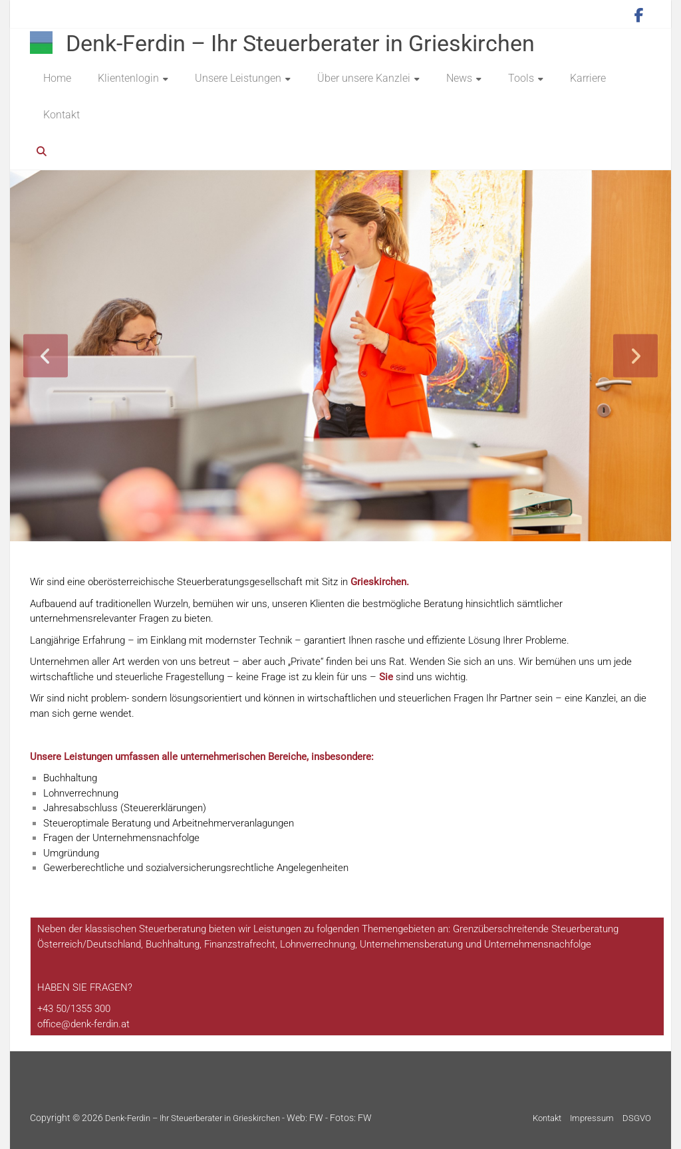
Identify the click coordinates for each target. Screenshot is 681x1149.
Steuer (153, 929)
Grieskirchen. (379, 582)
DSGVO (636, 1118)
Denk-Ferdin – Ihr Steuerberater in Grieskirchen (300, 43)
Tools (521, 78)
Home (57, 78)
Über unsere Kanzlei (363, 78)
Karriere (588, 78)
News (459, 78)
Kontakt (61, 114)
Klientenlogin (128, 78)
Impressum (592, 1118)
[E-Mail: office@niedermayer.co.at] (83, 1024)
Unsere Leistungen (238, 78)
